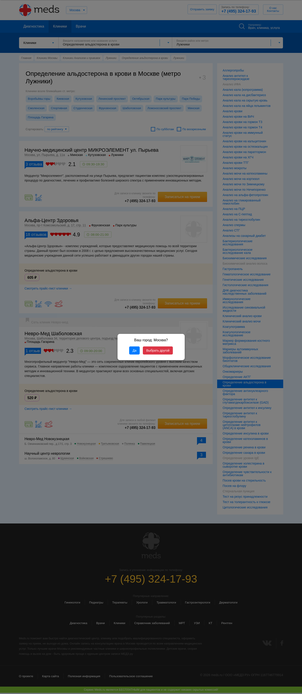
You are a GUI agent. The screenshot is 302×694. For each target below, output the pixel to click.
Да (134, 350)
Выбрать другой (157, 350)
